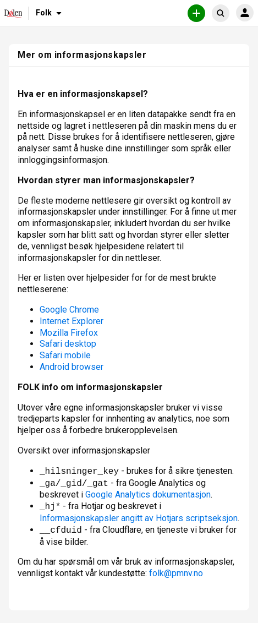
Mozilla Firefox (69, 332)
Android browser (71, 367)
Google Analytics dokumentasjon (148, 494)
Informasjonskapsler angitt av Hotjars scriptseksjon (139, 518)
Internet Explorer (71, 321)
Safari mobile (65, 355)
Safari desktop (68, 343)
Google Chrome (69, 309)
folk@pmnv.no (176, 573)
